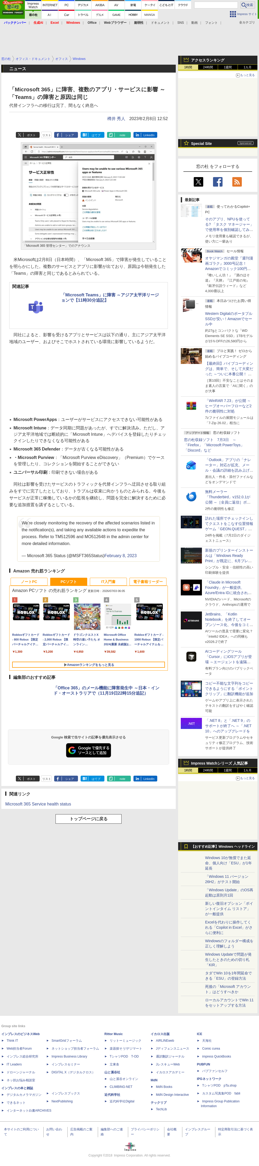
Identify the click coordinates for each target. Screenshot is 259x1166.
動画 (194, 23)
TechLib (161, 1109)
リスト (46, 135)
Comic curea (211, 1048)
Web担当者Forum (19, 1048)
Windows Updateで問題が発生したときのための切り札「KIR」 (228, 959)
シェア (69, 135)
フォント (211, 23)
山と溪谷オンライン (124, 1079)
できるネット (16, 1103)
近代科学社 (112, 1095)
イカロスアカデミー (170, 1072)
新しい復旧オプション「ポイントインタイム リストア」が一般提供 (229, 908)
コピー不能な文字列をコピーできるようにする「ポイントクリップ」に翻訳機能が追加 (229, 688)
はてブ (96, 135)
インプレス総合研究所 (22, 1056)
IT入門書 (108, 582)
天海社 (207, 1040)
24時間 (208, 67)
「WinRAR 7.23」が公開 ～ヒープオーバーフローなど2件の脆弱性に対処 (228, 406)
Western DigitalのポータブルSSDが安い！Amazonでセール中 (228, 318)
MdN (154, 1080)
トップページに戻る (89, 819)
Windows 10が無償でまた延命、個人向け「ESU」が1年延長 (228, 863)
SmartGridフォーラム (67, 1040)
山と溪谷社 (112, 1072)
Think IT (12, 1040)
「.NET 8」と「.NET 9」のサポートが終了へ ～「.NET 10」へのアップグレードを (228, 725)
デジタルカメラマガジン (24, 1095)
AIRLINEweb (165, 1040)
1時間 (188, 67)
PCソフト (69, 582)
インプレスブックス (66, 1093)
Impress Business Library (69, 1056)
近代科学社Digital (122, 1101)
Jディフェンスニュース (172, 1048)
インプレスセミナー (66, 1064)
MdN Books (164, 1087)
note (122, 135)
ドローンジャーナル (21, 1072)
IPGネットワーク (209, 1079)
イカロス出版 (160, 1034)
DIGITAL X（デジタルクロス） (73, 1072)
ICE (199, 1034)
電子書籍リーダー (148, 582)
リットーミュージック (125, 1040)
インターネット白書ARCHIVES (29, 1110)
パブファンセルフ (215, 1071)
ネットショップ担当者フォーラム (75, 1048)
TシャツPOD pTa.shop (219, 1085)
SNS (180, 23)
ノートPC (29, 582)
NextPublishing (62, 1101)
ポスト (31, 135)
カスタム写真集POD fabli (221, 1093)
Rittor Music (113, 1034)
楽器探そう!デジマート (126, 1048)
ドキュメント (160, 23)
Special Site (201, 143)
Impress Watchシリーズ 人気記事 (219, 763)
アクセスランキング (207, 60)
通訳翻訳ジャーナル (170, 1056)
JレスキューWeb (168, 1064)
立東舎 (114, 1064)
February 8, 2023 (120, 555)
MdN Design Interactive (172, 1095)
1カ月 (248, 67)
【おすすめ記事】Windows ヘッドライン (223, 847)
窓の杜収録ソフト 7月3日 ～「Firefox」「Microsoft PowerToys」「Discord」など (214, 445)
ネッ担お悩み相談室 (21, 1080)
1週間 (228, 67)
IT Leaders (14, 1064)
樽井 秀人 (116, 118)
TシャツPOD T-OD (124, 1056)
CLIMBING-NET (121, 1087)
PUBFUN (203, 1064)
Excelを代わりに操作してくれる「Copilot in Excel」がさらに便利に (229, 927)
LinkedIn (149, 135)
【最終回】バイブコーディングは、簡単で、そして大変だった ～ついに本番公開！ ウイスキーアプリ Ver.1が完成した (229, 374)
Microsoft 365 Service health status (38, 804)
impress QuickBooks (216, 1056)
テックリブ (158, 1103)
